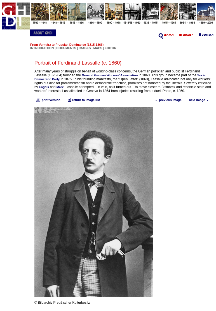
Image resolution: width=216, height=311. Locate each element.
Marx (60, 87)
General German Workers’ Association (110, 75)
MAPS (97, 48)
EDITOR (110, 48)
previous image (167, 100)
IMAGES (85, 48)
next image (200, 100)
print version (47, 100)
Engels (44, 87)
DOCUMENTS (66, 48)
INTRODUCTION (42, 48)
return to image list (83, 100)
